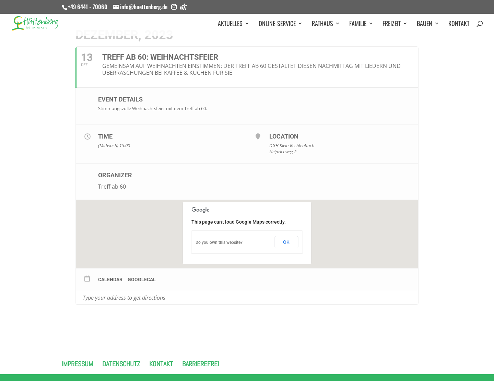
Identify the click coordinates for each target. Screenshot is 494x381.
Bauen (424, 24)
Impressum (77, 363)
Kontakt (458, 24)
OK (286, 242)
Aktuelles (230, 24)
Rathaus (322, 24)
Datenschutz (121, 363)
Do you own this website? (219, 242)
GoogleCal (142, 279)
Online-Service (277, 24)
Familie (357, 24)
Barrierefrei (200, 363)
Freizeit (392, 24)
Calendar (110, 279)
